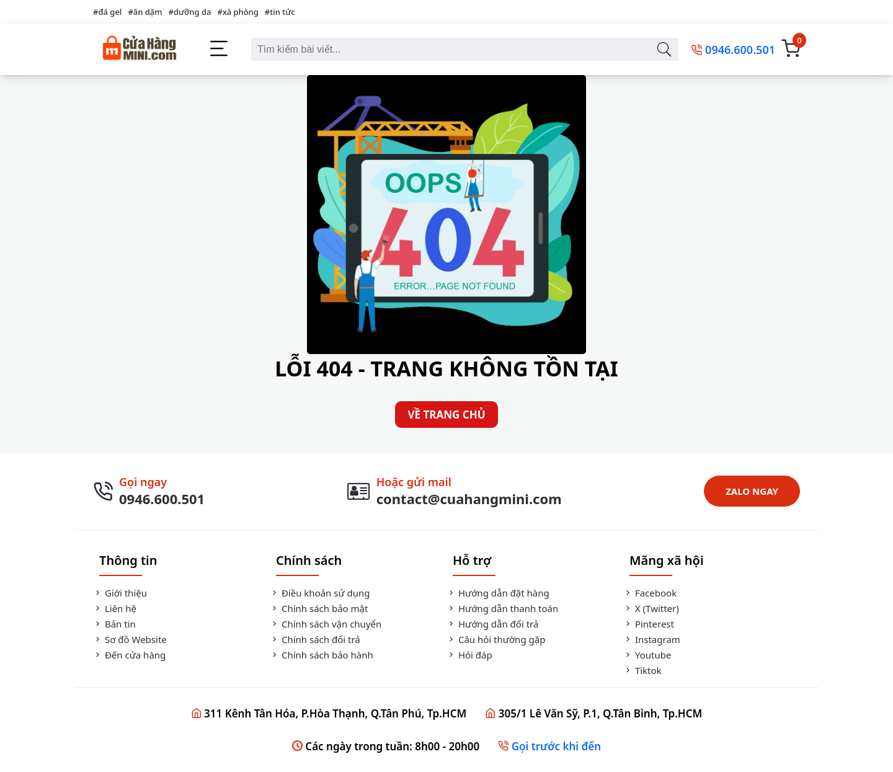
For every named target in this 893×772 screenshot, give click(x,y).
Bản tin (114, 624)
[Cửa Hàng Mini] (139, 49)
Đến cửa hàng (129, 655)
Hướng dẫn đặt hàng (497, 593)
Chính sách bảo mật (319, 608)
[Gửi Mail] (454, 491)
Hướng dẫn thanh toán (502, 608)
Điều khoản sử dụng (320, 593)
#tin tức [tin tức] (280, 11)
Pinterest (648, 624)
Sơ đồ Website (130, 639)
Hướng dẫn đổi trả (492, 624)
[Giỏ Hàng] (790, 49)
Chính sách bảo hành (321, 655)
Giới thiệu (120, 593)
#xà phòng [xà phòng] (237, 11)
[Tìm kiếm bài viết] (663, 49)
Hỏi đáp (469, 655)
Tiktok (642, 670)
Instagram (651, 639)
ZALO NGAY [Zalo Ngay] (752, 491)
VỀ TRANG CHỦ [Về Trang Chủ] (446, 414)
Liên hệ (114, 608)
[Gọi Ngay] (149, 491)
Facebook (650, 593)
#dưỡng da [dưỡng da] (190, 11)
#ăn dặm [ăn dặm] (145, 11)
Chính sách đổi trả (315, 639)
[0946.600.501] (733, 49)
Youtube (647, 655)
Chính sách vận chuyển (325, 624)
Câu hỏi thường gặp (495, 639)
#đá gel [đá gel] (107, 11)
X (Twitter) (651, 608)
